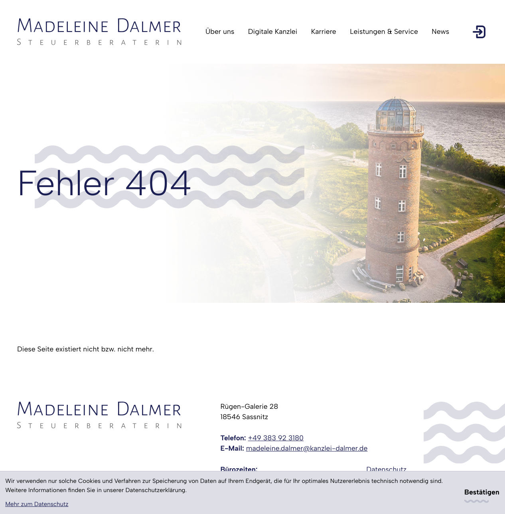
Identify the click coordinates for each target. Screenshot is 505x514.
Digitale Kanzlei (272, 31)
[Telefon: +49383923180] (276, 438)
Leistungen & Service (384, 31)
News (440, 31)
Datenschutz (386, 469)
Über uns (219, 31)
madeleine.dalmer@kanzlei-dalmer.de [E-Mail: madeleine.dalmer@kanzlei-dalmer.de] (307, 448)
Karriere (323, 31)
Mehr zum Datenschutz (36, 504)
